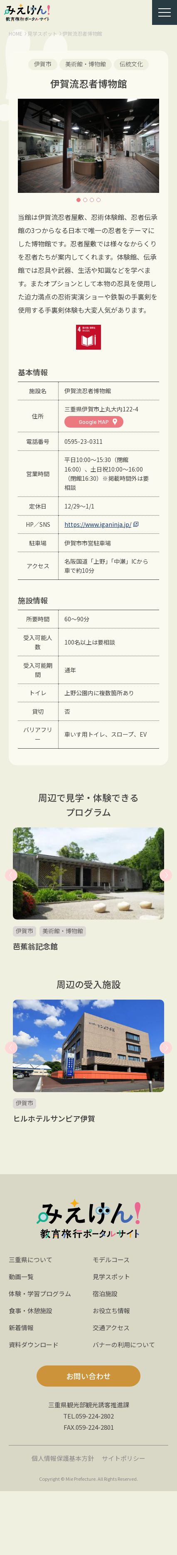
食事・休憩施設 (30, 1310)
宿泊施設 (105, 1293)
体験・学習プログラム (40, 1293)
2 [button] (85, 200)
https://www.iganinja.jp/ (97, 524)
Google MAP (94, 421)
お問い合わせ (88, 1375)
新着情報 (21, 1327)
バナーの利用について (124, 1344)
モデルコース (111, 1259)
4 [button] (98, 200)
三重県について (30, 1259)
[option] (89, 146)
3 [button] (92, 200)
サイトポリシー (123, 1458)
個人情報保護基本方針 (63, 1458)
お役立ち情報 (111, 1310)
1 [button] (78, 200)
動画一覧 (21, 1276)
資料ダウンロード (34, 1344)
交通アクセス (111, 1327)
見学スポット (42, 33)
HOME (15, 33)
